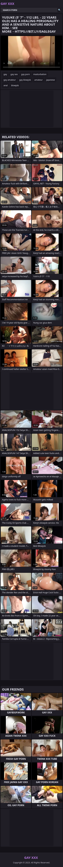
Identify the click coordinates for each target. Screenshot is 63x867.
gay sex (14, 74)
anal (6, 85)
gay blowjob (25, 79)
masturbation (39, 74)
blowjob (15, 85)
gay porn (25, 74)
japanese (50, 79)
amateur (38, 79)
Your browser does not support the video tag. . (31, 53)
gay (5, 74)
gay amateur (10, 79)
